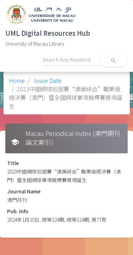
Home (17, 80)
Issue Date (47, 80)
